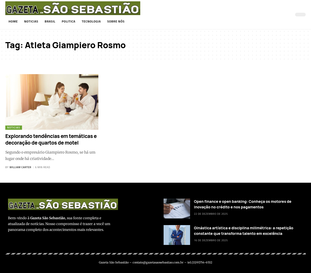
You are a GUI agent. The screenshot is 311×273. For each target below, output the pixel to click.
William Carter (20, 167)
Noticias (13, 127)
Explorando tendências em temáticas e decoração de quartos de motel (51, 139)
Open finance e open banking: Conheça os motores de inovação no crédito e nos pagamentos (243, 204)
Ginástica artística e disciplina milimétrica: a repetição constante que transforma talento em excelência (244, 230)
